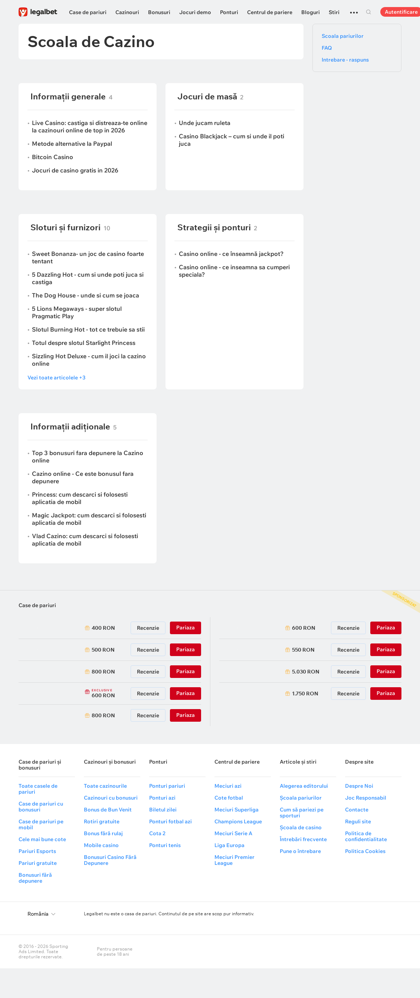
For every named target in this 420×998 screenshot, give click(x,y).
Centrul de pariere (269, 12)
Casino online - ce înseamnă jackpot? (231, 253)
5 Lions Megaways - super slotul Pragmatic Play (77, 312)
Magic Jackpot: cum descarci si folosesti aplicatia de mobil (89, 518)
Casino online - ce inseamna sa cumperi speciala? (234, 270)
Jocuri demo (195, 12)
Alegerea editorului (304, 786)
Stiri (334, 12)
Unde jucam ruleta (204, 122)
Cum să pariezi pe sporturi (302, 812)
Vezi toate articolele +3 (56, 377)
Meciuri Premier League (234, 860)
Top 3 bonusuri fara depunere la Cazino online (87, 456)
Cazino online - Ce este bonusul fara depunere (83, 477)
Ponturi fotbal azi (170, 821)
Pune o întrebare (300, 851)
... (354, 9)
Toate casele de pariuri (38, 789)
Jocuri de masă (207, 96)
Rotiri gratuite (101, 821)
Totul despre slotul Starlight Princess (83, 342)
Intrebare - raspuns (345, 59)
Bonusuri (159, 12)
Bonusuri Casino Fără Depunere (110, 860)
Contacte (356, 809)
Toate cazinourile (105, 786)
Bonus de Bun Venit (108, 809)
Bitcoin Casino (52, 157)
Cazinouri (127, 12)
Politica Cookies (365, 851)
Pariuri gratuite (38, 863)
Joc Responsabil (365, 797)
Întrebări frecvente (303, 839)
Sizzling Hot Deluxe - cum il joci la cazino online (89, 359)
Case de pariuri (87, 12)
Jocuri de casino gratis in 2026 (75, 170)
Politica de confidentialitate (366, 836)
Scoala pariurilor (343, 36)
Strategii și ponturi (214, 227)
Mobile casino (101, 845)
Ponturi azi (162, 797)
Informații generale (68, 96)
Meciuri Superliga (236, 809)
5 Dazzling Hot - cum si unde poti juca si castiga (88, 278)
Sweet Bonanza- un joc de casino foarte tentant (88, 257)
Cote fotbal (228, 797)
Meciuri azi (228, 786)
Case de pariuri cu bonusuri (41, 806)
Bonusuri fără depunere (35, 878)
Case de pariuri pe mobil (41, 824)
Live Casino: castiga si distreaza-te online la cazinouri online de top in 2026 (89, 126)
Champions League (238, 821)
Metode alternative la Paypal (72, 143)
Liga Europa (229, 845)
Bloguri (310, 12)
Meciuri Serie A (233, 833)
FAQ (327, 48)
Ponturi (229, 12)
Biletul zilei (163, 809)
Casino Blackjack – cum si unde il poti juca (231, 139)
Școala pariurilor (301, 797)
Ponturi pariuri (167, 786)
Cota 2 (157, 833)
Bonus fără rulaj (103, 833)
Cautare (368, 12)
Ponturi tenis (165, 845)
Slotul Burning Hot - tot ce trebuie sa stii (88, 329)
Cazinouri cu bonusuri (111, 797)
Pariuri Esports (37, 851)
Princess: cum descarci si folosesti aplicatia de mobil (80, 498)
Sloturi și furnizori (65, 227)
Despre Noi (359, 786)
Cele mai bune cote (42, 839)
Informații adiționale (70, 426)
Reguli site (358, 821)
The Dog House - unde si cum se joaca (85, 295)
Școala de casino (301, 827)
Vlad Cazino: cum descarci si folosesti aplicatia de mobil (85, 539)
